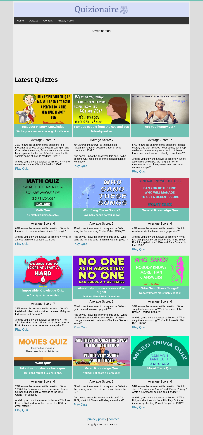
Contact (48, 20)
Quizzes (33, 20)
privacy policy (96, 419)
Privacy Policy (65, 20)
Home (20, 20)
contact (114, 419)
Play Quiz (22, 168)
